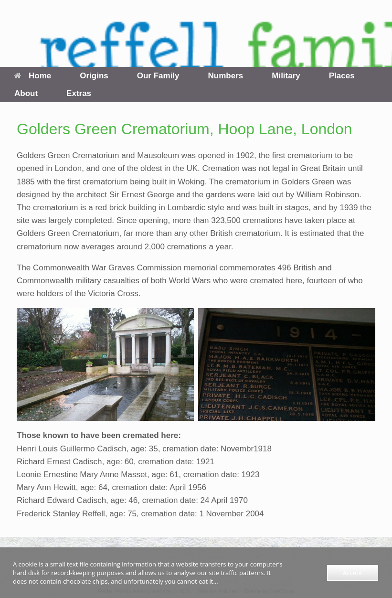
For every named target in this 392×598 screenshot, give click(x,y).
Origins (94, 75)
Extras (78, 93)
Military (286, 75)
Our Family (158, 75)
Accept (352, 572)
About (26, 93)
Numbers (226, 75)
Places (342, 75)
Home (32, 75)
